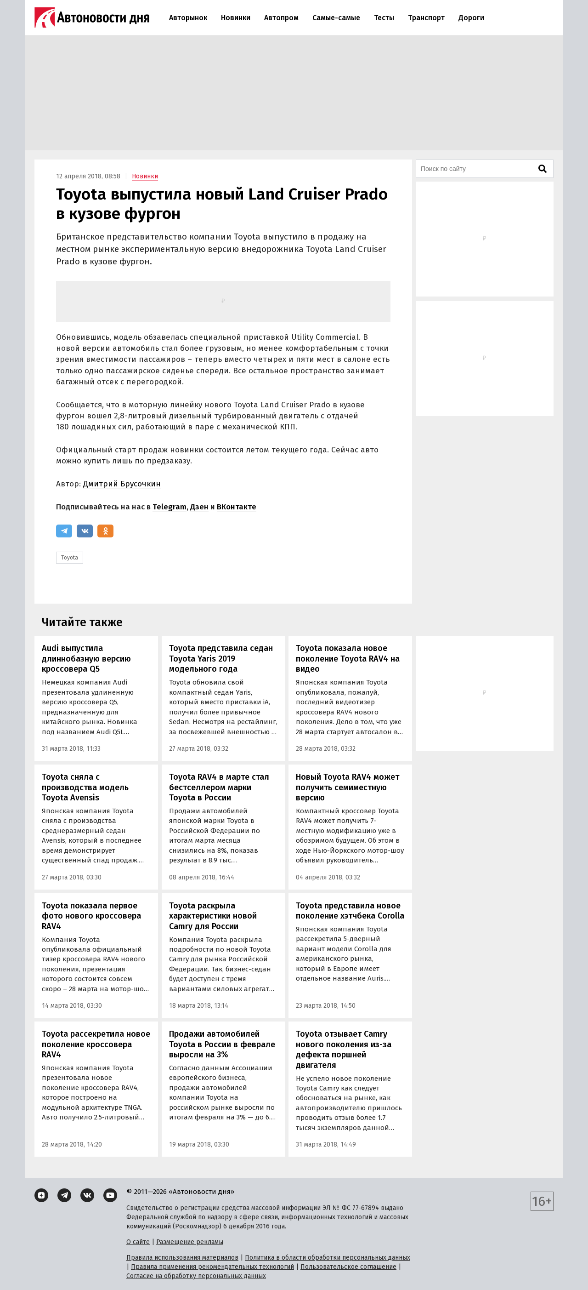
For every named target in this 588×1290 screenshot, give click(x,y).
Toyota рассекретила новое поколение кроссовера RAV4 (96, 1044)
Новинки (235, 17)
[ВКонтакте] (85, 531)
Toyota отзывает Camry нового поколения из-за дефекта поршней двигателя (343, 1049)
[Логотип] (91, 17)
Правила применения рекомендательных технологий (212, 1267)
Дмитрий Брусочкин (122, 484)
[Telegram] (64, 531)
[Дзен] (41, 1195)
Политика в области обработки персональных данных (327, 1257)
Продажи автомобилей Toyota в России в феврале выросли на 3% (222, 1044)
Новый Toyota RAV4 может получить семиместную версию (347, 787)
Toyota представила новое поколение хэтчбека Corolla (350, 911)
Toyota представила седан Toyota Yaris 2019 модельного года (221, 658)
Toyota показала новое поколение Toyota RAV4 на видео (348, 658)
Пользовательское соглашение (348, 1267)
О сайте (138, 1242)
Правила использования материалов (182, 1257)
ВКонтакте (236, 507)
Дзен (199, 507)
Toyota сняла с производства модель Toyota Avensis (85, 787)
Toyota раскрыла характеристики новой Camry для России (213, 916)
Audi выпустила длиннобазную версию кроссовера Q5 (86, 658)
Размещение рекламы (189, 1242)
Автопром (281, 17)
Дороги (471, 17)
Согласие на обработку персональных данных (196, 1276)
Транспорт (426, 17)
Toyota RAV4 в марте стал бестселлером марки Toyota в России (219, 787)
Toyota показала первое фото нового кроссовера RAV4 (91, 916)
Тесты (384, 17)
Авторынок (188, 17)
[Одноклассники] (105, 531)
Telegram (170, 507)
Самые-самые (336, 17)
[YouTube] (110, 1195)
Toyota (69, 557)
